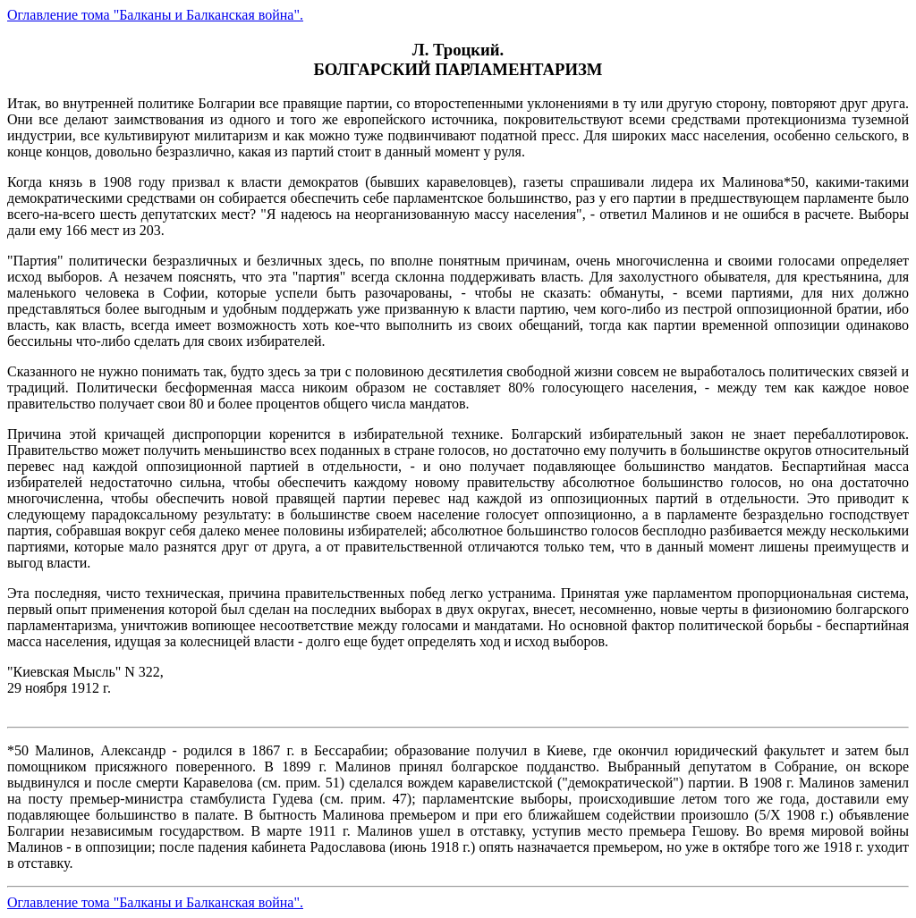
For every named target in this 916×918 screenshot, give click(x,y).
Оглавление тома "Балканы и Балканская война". (155, 14)
